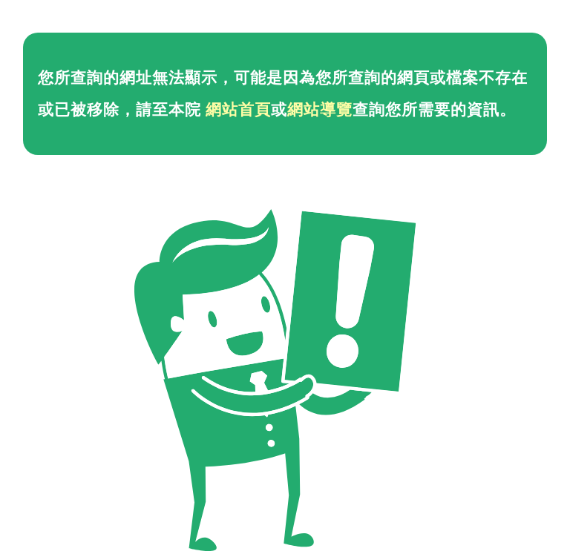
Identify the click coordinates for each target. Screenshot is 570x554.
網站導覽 (320, 110)
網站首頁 (238, 110)
